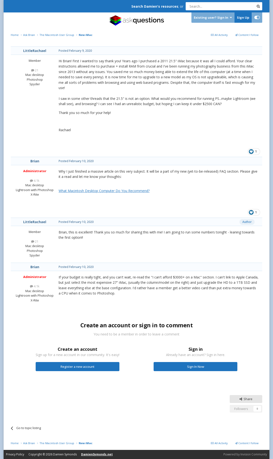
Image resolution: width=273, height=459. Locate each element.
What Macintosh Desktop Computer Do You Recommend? (104, 190)
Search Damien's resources (154, 6)
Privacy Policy (15, 454)
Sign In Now (195, 366)
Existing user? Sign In (213, 17)
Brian (34, 161)
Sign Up (243, 17)
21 (34, 70)
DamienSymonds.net (97, 454)
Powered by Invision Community (245, 454)
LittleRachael (34, 50)
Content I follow (247, 35)
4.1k (34, 180)
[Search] (208, 6)
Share (246, 399)
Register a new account (78, 366)
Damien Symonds (65, 454)
